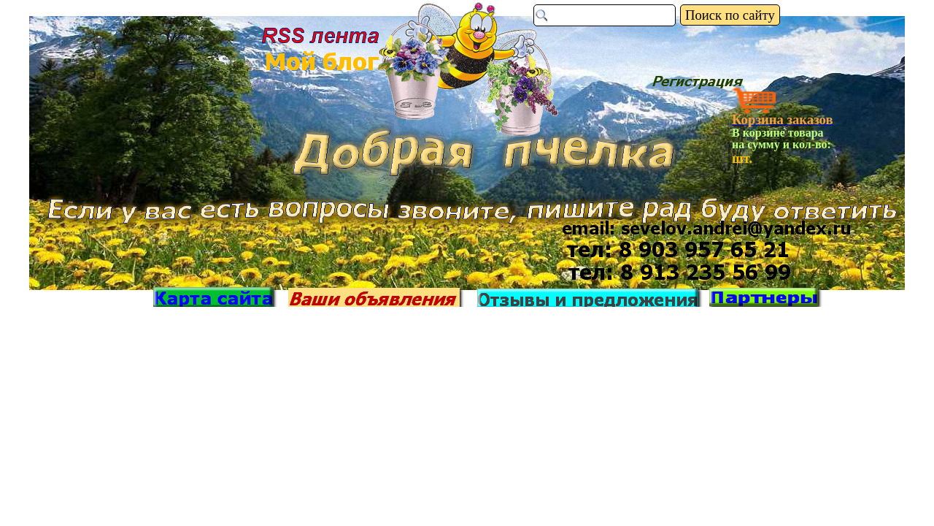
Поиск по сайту (730, 15)
